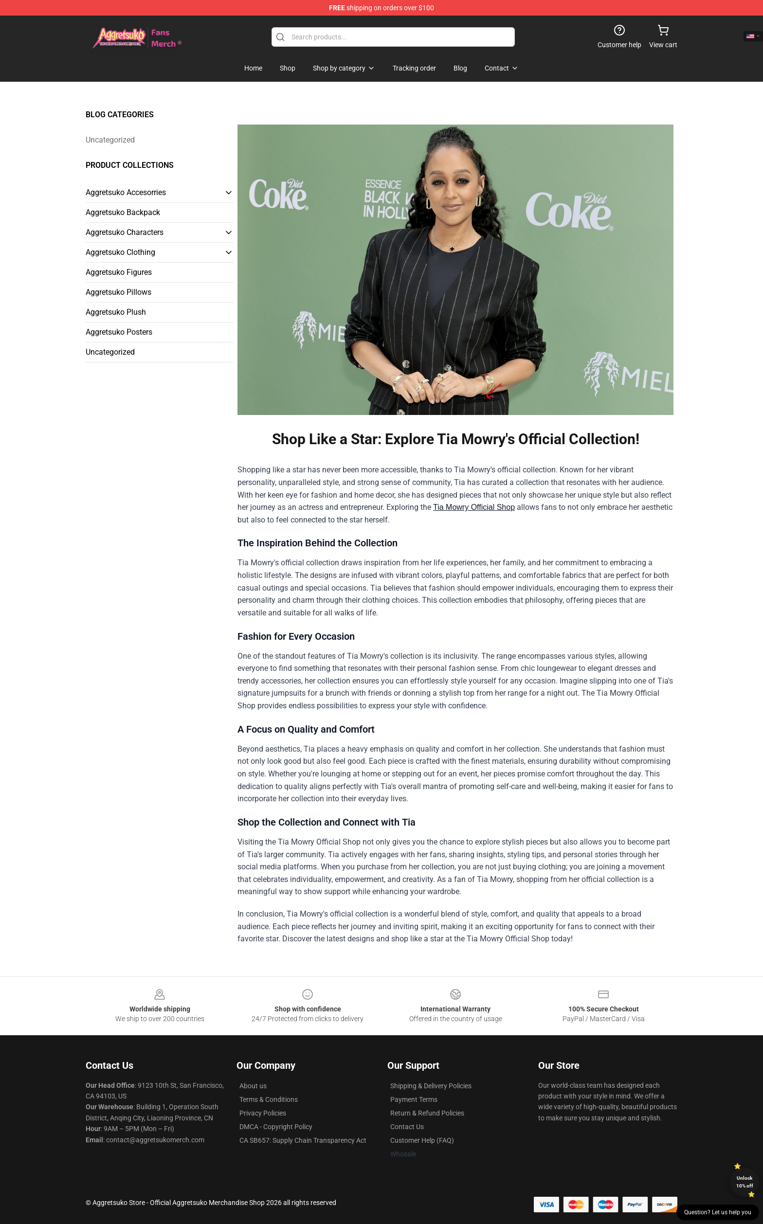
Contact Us (407, 1127)
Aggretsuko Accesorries (126, 192)
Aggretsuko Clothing (120, 252)
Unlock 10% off (744, 1181)
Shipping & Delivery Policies (431, 1086)
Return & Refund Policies (427, 1113)
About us (253, 1086)
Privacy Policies (262, 1113)
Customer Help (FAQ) (422, 1140)
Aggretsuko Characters (125, 232)
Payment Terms (413, 1099)
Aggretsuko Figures (119, 272)
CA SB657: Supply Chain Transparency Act (302, 1140)
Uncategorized (110, 139)
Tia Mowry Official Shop (474, 507)
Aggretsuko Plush (116, 312)
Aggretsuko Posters (119, 332)
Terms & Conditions (268, 1099)
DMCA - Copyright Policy (275, 1127)
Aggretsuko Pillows (118, 292)
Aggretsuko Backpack (123, 212)
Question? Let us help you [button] (717, 1212)
